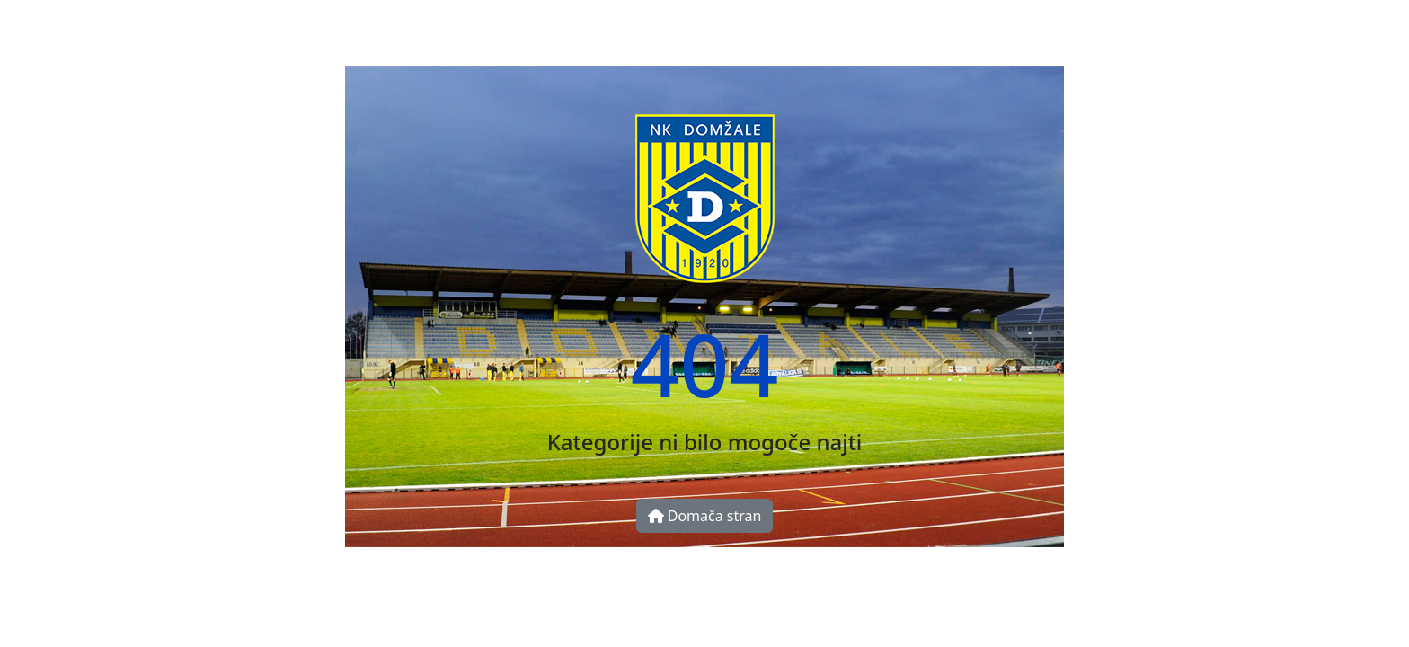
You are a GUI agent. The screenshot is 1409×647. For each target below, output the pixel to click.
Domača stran (705, 516)
